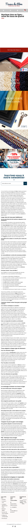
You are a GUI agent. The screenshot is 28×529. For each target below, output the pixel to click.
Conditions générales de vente (4, 506)
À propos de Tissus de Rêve (5, 512)
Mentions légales (4, 509)
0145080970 (14, 507)
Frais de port (4, 518)
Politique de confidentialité (5, 516)
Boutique (4, 499)
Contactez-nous (4, 501)
